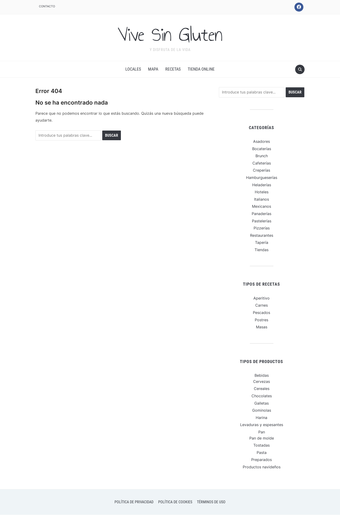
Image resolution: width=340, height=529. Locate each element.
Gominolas (261, 410)
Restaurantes (261, 235)
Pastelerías (261, 221)
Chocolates (261, 396)
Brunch (261, 155)
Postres (261, 319)
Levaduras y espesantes (261, 424)
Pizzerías (262, 228)
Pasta (262, 452)
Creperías (261, 170)
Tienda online (201, 69)
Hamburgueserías (261, 177)
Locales (133, 69)
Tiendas (261, 249)
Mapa (153, 69)
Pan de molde (261, 438)
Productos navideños (261, 467)
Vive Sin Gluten (170, 34)
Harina (261, 417)
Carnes (261, 305)
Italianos (261, 199)
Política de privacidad (134, 502)
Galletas (261, 403)
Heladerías (261, 184)
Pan (261, 432)
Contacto (47, 6)
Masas (261, 327)
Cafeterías (261, 163)
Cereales (261, 388)
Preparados (261, 459)
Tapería (261, 242)
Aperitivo (261, 298)
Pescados (261, 312)
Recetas (173, 69)
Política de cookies (175, 502)
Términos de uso (211, 502)
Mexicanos (261, 206)
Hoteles (261, 192)
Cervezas (261, 381)
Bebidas (262, 375)
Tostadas (261, 445)
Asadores (261, 141)
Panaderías (261, 213)
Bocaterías (261, 148)
